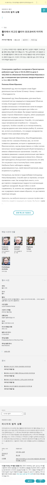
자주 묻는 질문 (20, 452)
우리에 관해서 (5, 454)
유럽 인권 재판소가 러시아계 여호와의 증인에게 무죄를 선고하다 (30, 459)
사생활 (4, 458)
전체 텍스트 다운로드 (23, 213)
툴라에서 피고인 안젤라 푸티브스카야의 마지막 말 (19, 373)
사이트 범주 (7, 414)
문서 (5, 27)
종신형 (18, 455)
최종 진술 (34, 40)
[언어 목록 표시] (37, 2)
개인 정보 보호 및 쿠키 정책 (25, 474)
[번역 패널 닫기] (45, 2)
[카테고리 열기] (25, 413)
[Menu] (44, 10)
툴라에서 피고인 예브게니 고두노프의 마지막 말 (18, 379)
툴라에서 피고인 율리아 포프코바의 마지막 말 (18, 386)
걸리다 (30, 481)
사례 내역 (7, 351)
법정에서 (25, 40)
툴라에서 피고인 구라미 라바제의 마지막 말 (17, 366)
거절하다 (40, 481)
